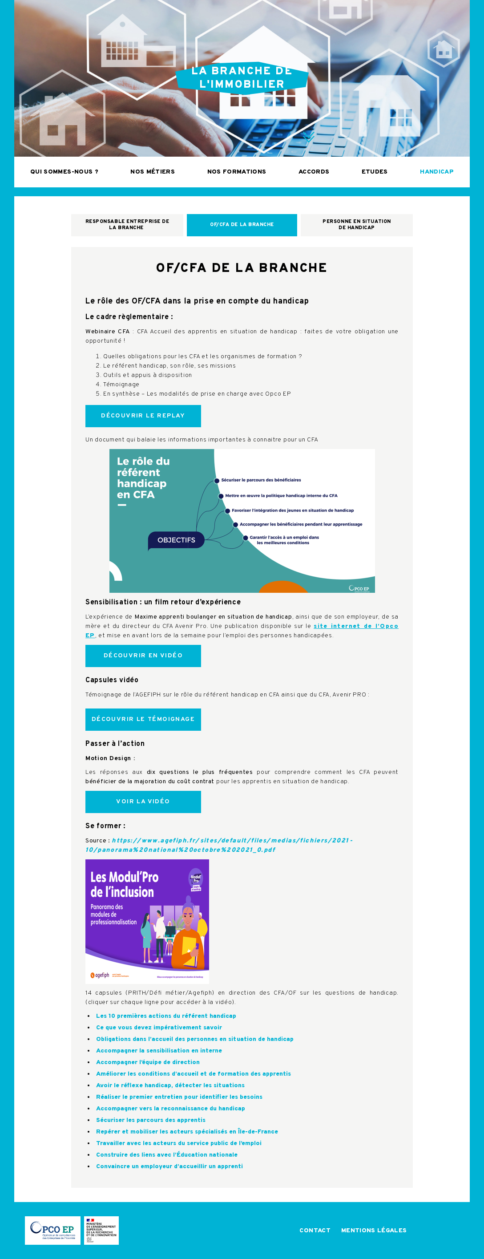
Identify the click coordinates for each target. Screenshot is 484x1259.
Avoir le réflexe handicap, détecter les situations (170, 1085)
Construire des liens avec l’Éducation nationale (167, 1155)
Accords (313, 172)
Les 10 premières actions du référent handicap (166, 1016)
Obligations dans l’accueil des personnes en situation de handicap (195, 1039)
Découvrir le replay (143, 416)
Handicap (437, 172)
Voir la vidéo (143, 802)
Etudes (375, 172)
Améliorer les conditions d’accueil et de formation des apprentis (193, 1074)
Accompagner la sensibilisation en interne (159, 1051)
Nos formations (236, 172)
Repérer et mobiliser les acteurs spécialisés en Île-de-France (187, 1132)
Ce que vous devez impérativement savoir (159, 1028)
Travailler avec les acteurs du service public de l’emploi (179, 1143)
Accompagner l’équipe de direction (148, 1062)
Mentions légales (374, 1231)
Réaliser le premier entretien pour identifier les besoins (179, 1097)
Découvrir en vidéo (143, 656)
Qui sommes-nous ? (64, 172)
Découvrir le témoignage (143, 719)
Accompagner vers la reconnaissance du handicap (170, 1109)
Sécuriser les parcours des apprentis (151, 1120)
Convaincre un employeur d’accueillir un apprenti (169, 1166)
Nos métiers (152, 172)
